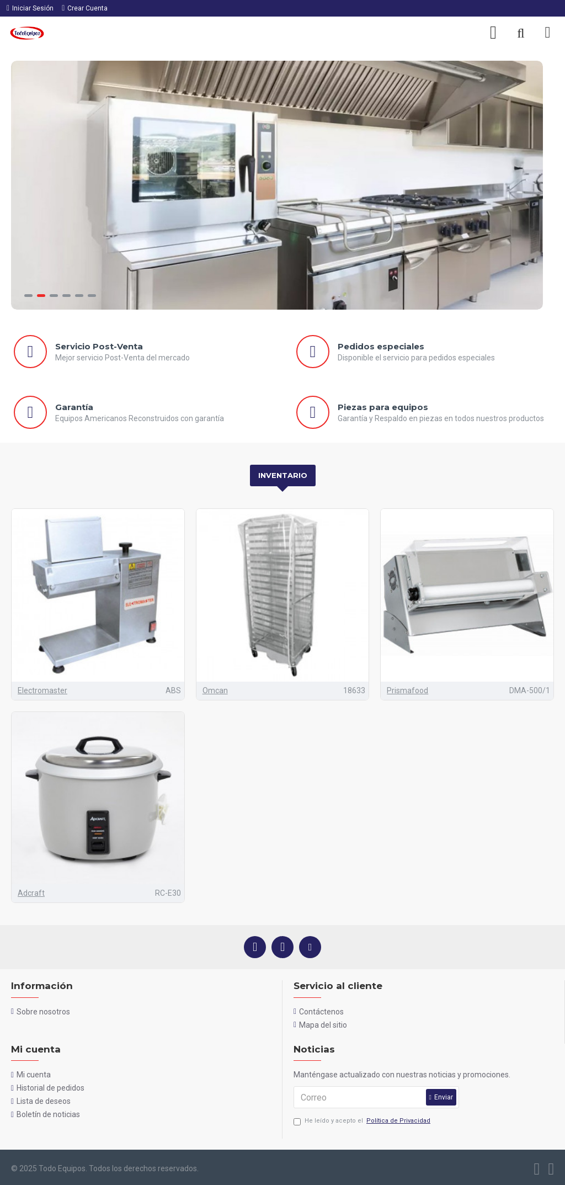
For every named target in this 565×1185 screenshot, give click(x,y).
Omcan (215, 690)
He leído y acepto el (363, 1121)
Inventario (282, 475)
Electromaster (42, 690)
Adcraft (31, 893)
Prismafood (407, 690)
